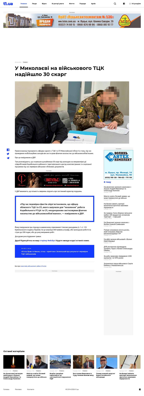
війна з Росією (41, 266)
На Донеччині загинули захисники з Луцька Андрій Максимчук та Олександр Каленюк (117, 189)
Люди (34, 4)
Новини (24, 4)
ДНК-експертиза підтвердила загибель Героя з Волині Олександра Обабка (118, 248)
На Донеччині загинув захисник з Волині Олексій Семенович (116, 223)
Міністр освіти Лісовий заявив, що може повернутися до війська (117, 197)
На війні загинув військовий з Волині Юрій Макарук (118, 240)
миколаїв (24, 266)
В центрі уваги (58, 4)
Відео (44, 4)
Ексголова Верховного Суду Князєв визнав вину (83, 374)
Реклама (18, 389)
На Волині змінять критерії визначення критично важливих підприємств (116, 205)
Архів (93, 4)
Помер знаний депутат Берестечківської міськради (105, 375)
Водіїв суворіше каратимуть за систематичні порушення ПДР (60, 376)
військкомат (32, 266)
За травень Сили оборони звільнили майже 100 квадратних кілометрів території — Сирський (118, 215)
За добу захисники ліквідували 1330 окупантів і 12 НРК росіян (118, 257)
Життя (71, 4)
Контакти (30, 389)
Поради (83, 4)
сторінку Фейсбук (47, 241)
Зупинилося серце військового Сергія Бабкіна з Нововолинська (118, 264)
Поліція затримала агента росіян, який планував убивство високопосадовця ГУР (116, 231)
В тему (107, 182)
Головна (6, 389)
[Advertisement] (72, 44)
